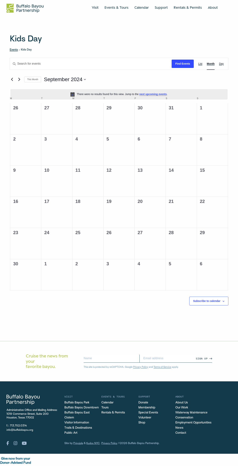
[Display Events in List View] (200, 64)
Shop (141, 423)
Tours (105, 407)
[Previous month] (12, 79)
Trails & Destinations (78, 428)
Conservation (184, 417)
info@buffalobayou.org (20, 430)
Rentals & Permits (188, 7)
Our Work (182, 407)
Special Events (148, 412)
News (179, 428)
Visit (95, 7)
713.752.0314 (18, 426)
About (213, 7)
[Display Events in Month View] (211, 64)
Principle (78, 444)
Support (161, 7)
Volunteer (144, 417)
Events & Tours (116, 7)
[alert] (119, 94)
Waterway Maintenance (192, 412)
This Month (32, 79)
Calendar (141, 7)
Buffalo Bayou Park (77, 402)
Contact (181, 433)
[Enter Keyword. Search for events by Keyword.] (91, 64)
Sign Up (202, 358)
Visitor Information (77, 423)
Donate (143, 402)
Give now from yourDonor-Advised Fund (15, 461)
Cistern (69, 417)
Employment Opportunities (193, 423)
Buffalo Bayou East (77, 412)
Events (14, 49)
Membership (146, 407)
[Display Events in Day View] (221, 64)
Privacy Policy (140, 367)
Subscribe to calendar (206, 300)
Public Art (71, 433)
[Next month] (19, 79)
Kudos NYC (93, 444)
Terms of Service (162, 367)
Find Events (182, 63)
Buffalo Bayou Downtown (81, 407)
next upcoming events (153, 94)
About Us (181, 402)
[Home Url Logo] (25, 8)
